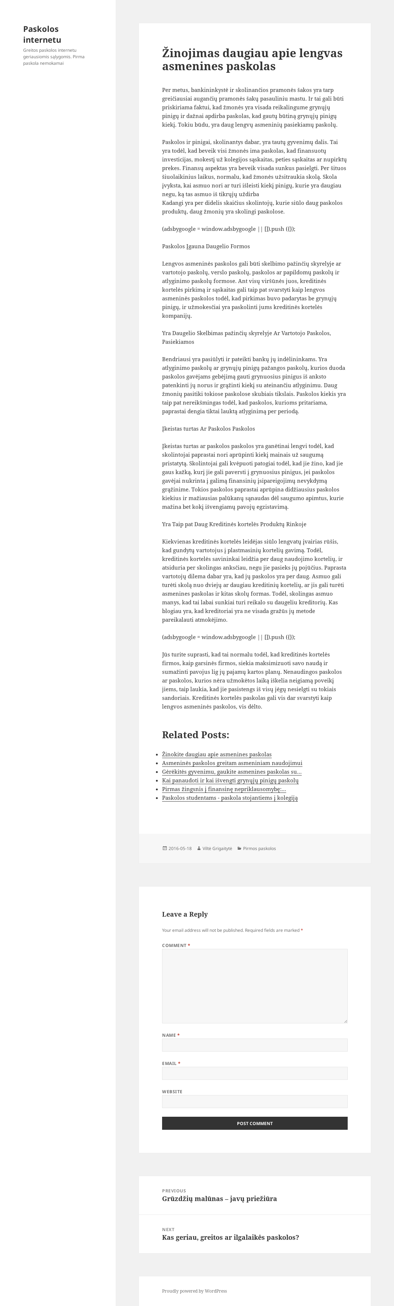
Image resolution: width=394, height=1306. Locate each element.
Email (171, 1063)
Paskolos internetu (42, 34)
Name (171, 1035)
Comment (176, 945)
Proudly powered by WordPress (194, 1291)
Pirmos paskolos (259, 848)
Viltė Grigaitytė (217, 848)
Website (172, 1092)
